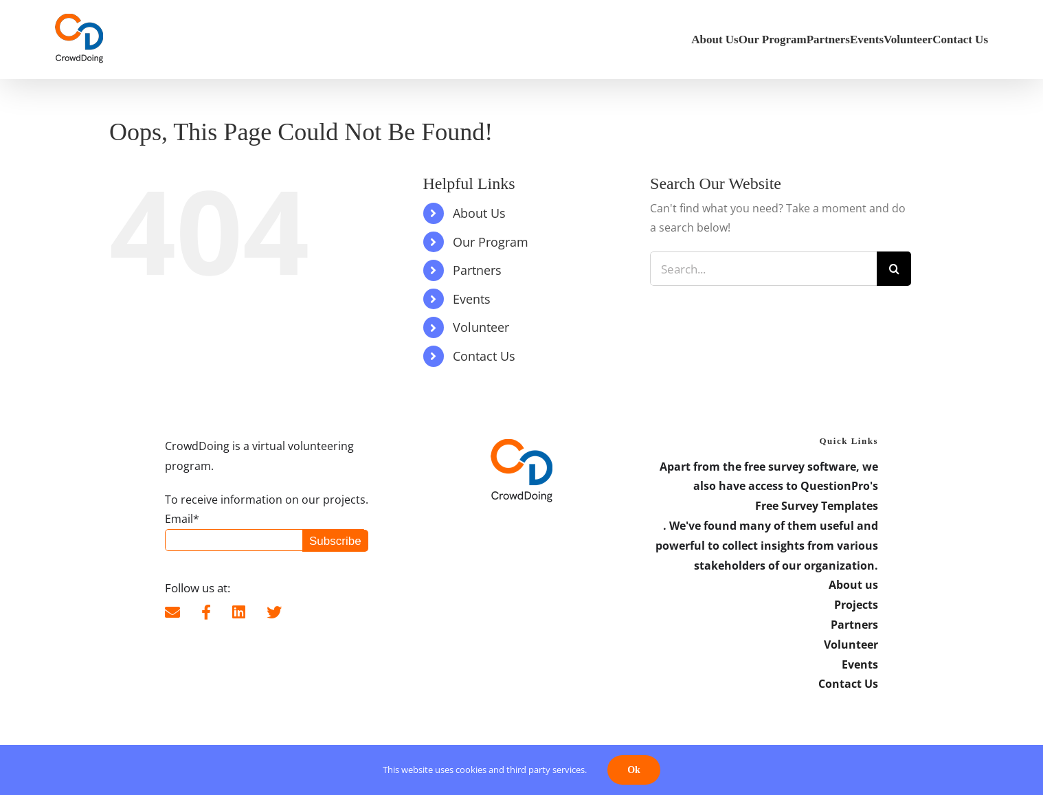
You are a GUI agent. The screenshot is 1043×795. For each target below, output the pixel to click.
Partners (477, 270)
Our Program (490, 242)
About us (853, 584)
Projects (856, 604)
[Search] (894, 268)
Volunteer (481, 327)
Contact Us (484, 356)
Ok (633, 770)
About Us (479, 213)
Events (472, 299)
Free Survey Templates (816, 505)
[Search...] (763, 268)
